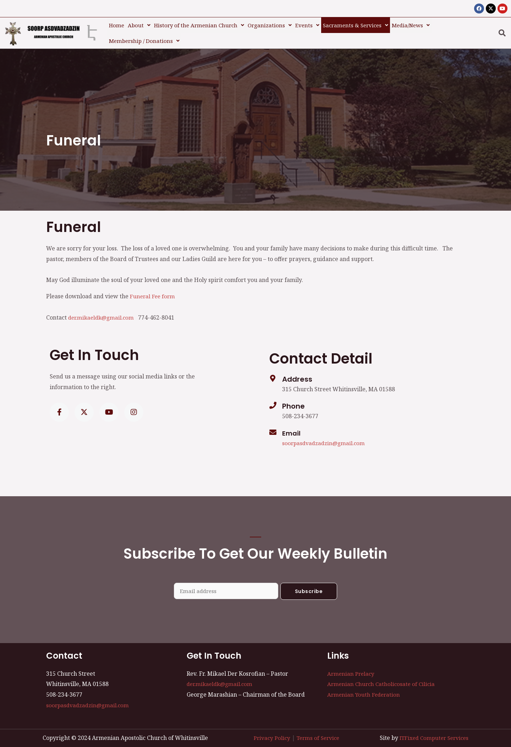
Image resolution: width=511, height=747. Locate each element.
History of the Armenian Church (199, 23)
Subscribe (309, 585)
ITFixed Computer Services (431, 732)
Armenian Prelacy (352, 668)
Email (292, 427)
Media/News (411, 23)
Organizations (270, 23)
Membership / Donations (144, 35)
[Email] (272, 426)
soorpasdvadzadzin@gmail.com (325, 437)
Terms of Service (316, 732)
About (139, 23)
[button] (139, 23)
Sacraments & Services (355, 23)
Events (307, 23)
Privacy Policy (268, 732)
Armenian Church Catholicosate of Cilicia (382, 678)
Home (116, 23)
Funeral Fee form (153, 290)
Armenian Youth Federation (364, 689)
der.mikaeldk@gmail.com (103, 311)
